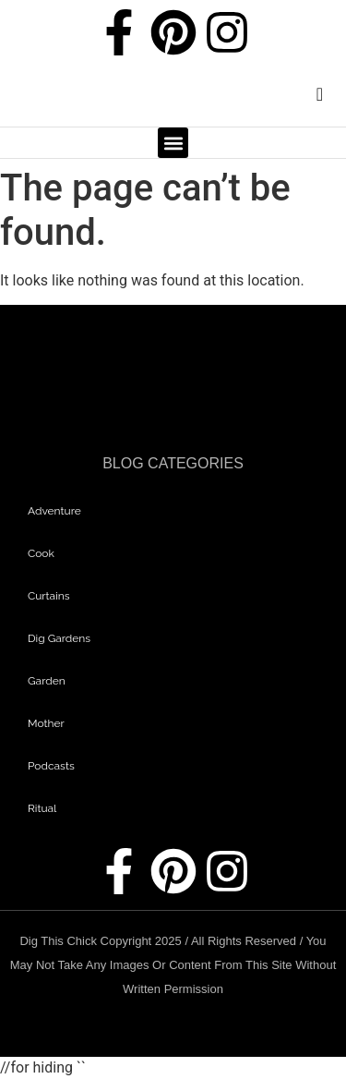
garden (47, 680)
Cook (41, 553)
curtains (49, 595)
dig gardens (59, 638)
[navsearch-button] (304, 98)
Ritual (42, 808)
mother (46, 723)
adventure (54, 510)
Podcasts (51, 765)
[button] (173, 142)
